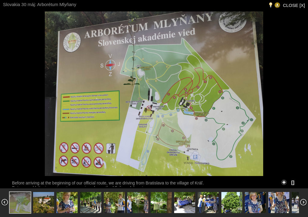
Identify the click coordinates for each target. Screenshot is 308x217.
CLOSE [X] (294, 5)
